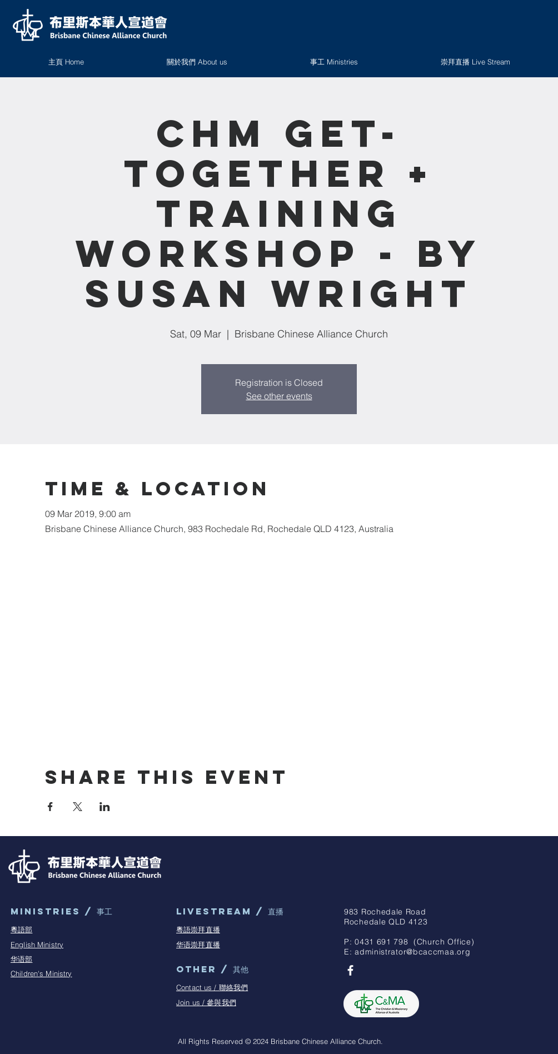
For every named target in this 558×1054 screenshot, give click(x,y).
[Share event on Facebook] (50, 806)
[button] (333, 61)
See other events (279, 395)
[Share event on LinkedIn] (104, 806)
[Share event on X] (77, 806)
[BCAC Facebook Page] (350, 970)
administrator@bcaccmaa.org (412, 952)
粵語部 (21, 929)
